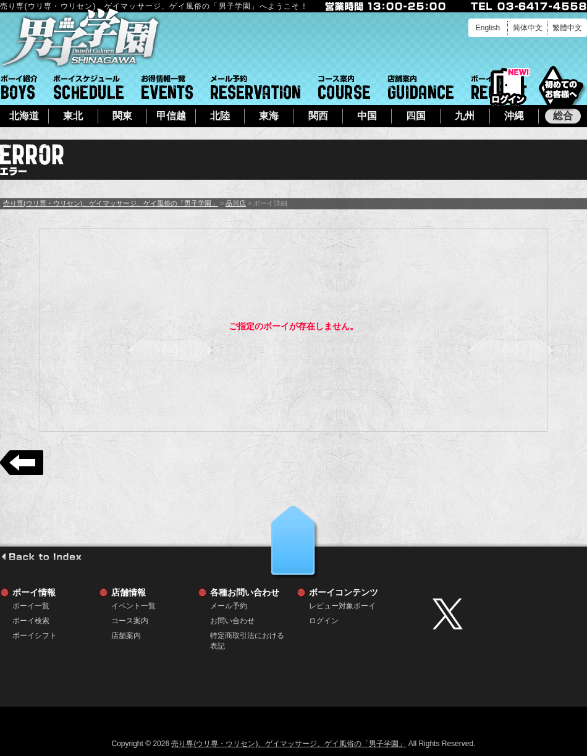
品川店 (236, 203)
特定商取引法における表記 (247, 635)
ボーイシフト (89, 87)
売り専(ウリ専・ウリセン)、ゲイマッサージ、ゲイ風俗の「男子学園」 (110, 203)
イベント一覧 (167, 87)
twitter (507, 613)
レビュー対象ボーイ (342, 606)
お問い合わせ (232, 620)
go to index (41, 556)
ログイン (508, 87)
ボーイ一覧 (30, 606)
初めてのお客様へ (560, 86)
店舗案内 (421, 87)
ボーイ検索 (30, 620)
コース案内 (344, 87)
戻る (21, 462)
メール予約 (255, 87)
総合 (563, 116)
